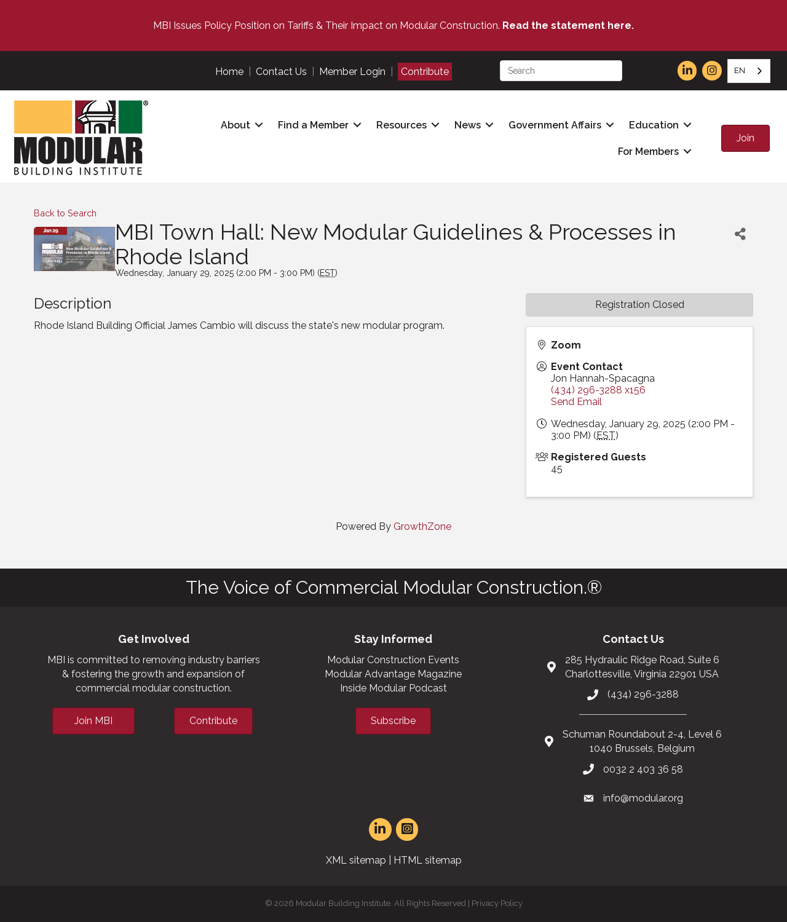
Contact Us (281, 71)
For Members (648, 151)
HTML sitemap (428, 860)
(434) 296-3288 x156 (598, 390)
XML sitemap (356, 860)
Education (654, 125)
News (467, 125)
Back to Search (65, 213)
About (235, 125)
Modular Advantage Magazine (393, 674)
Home (229, 71)
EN (739, 70)
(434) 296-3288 (643, 694)
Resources (401, 125)
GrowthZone (422, 526)
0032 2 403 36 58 (643, 769)
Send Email (576, 402)
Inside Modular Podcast (393, 688)
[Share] (740, 234)
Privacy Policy (497, 903)
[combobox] (748, 71)
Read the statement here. (568, 25)
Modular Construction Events (393, 660)
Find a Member (313, 125)
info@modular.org (643, 798)
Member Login (352, 71)
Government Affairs (554, 125)
